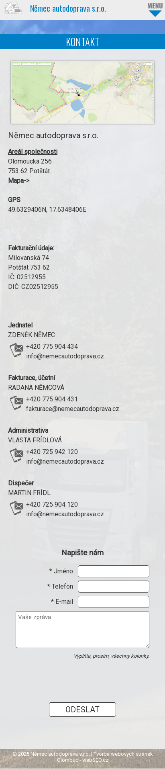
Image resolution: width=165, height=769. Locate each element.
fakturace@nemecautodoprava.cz (72, 409)
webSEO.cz (95, 760)
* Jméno (61, 571)
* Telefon (60, 586)
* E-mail (62, 601)
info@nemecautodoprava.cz (65, 356)
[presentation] (68, 676)
